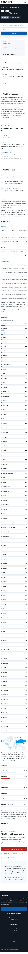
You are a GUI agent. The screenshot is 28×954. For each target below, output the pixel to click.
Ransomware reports (14, 921)
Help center (14, 932)
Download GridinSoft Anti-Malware (14, 909)
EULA (14, 941)
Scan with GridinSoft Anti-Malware (14, 849)
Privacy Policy (14, 939)
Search (14, 33)
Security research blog (14, 928)
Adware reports (14, 919)
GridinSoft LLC (8, 948)
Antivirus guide (14, 930)
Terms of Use (14, 937)
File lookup (14, 916)
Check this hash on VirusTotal (8, 858)
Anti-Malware (14, 927)
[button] (14, 29)
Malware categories (14, 917)
